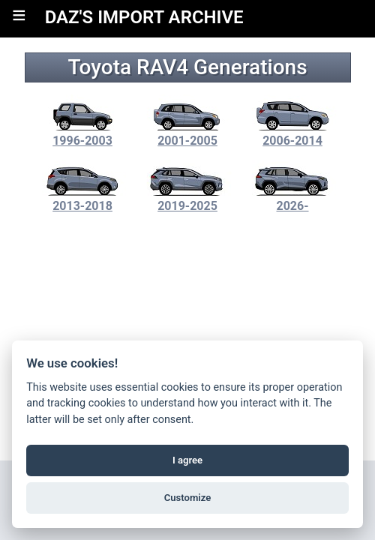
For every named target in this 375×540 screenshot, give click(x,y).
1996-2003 (82, 133)
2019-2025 (187, 198)
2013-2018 (82, 198)
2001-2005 (187, 133)
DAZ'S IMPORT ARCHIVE (144, 17)
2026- (292, 198)
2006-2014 (292, 133)
